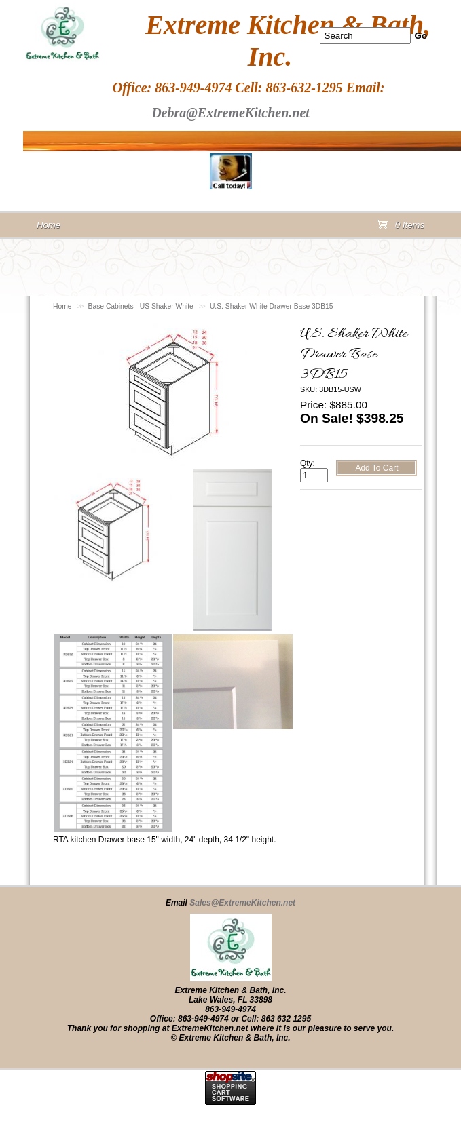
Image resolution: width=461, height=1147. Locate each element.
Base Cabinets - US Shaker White (140, 306)
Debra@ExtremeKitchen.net (230, 112)
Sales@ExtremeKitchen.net (242, 903)
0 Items (400, 227)
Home (62, 306)
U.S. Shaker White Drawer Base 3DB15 (271, 306)
